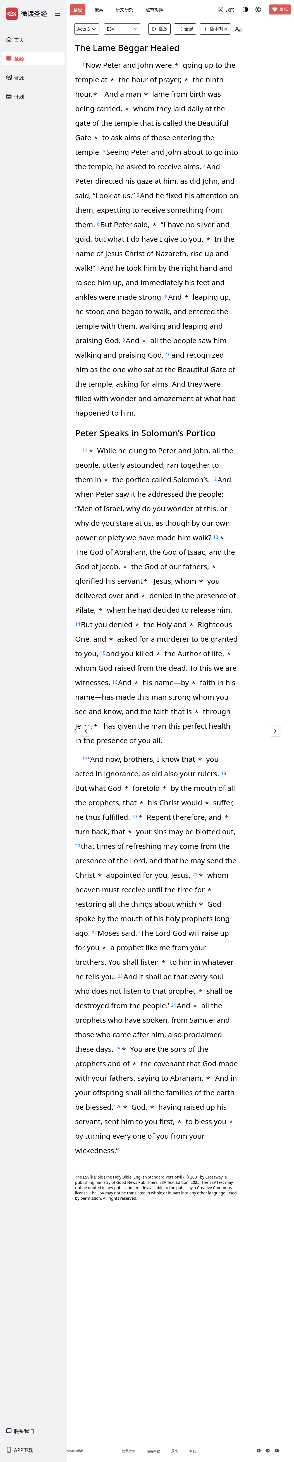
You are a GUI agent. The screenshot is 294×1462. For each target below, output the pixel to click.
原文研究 (124, 10)
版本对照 (231, 29)
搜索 (98, 10)
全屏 (201, 29)
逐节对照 (155, 10)
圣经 (77, 10)
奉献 (280, 9)
